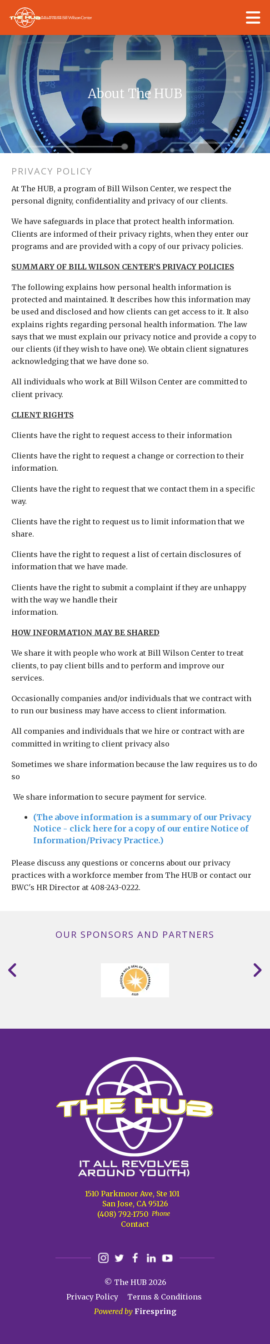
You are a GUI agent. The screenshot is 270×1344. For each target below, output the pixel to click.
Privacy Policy (92, 1296)
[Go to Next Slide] (257, 970)
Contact (135, 1224)
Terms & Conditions (164, 1296)
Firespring (155, 1311)
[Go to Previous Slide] (13, 970)
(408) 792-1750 (123, 1214)
